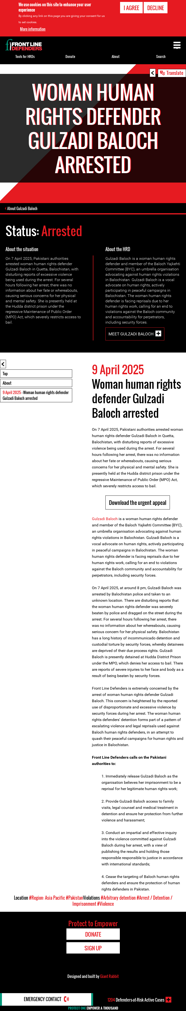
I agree (131, 8)
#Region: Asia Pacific (47, 898)
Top (5, 374)
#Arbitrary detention (118, 898)
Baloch (111, 519)
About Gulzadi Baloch (23, 208)
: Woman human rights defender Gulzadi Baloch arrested (36, 395)
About (7, 383)
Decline (155, 8)
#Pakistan (74, 898)
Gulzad (98, 519)
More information (32, 29)
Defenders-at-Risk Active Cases (136, 1000)
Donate (70, 56)
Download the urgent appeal (137, 503)
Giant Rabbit (109, 976)
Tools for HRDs (25, 56)
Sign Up (93, 948)
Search (161, 56)
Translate (175, 72)
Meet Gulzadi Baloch (131, 334)
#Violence (105, 904)
